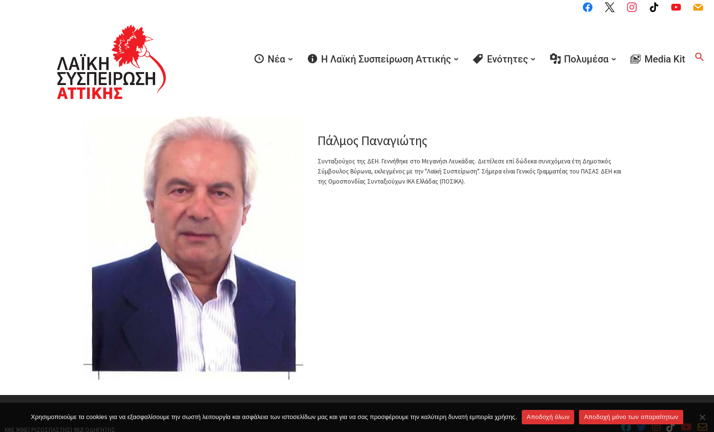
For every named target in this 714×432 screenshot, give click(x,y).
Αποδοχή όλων (548, 416)
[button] (699, 44)
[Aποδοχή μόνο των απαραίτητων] (702, 417)
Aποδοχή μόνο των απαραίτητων (631, 416)
